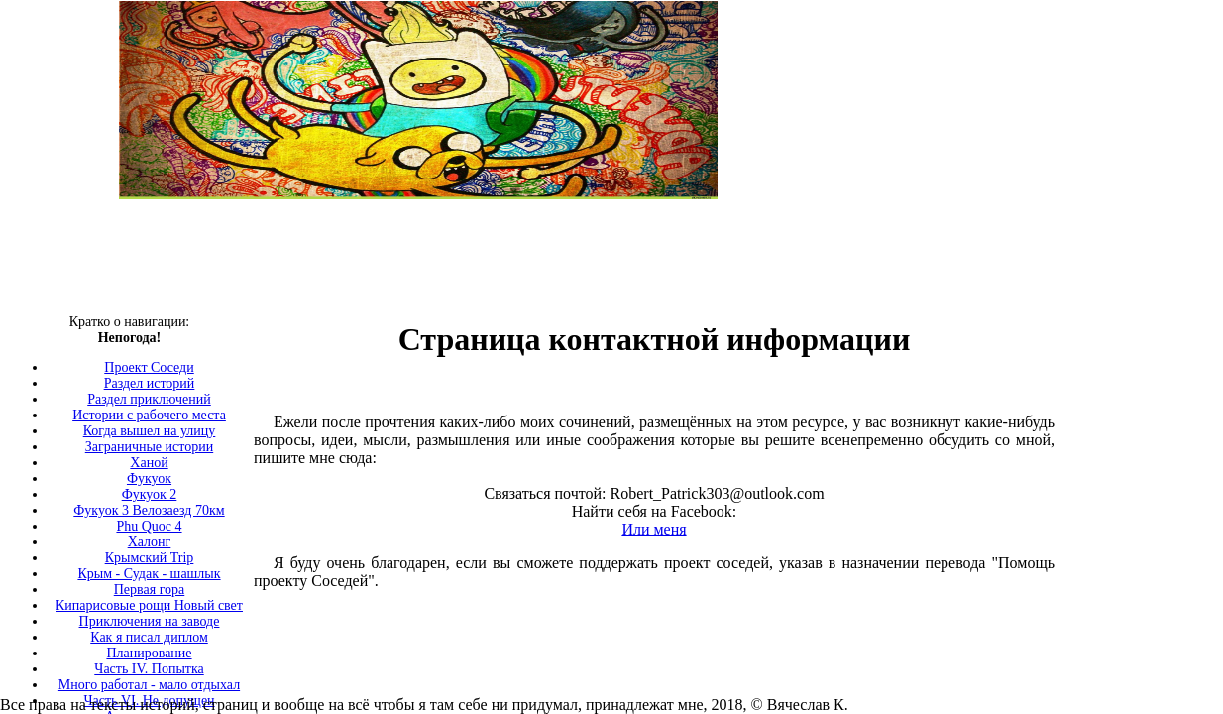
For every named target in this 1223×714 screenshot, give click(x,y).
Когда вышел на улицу (149, 430)
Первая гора (149, 589)
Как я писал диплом (149, 637)
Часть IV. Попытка (148, 668)
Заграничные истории (149, 446)
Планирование (148, 653)
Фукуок (149, 478)
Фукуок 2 (149, 494)
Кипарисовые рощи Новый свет (149, 605)
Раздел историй (149, 383)
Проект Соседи (148, 367)
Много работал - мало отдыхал (149, 684)
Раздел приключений (149, 399)
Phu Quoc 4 (148, 526)
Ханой (148, 462)
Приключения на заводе (149, 621)
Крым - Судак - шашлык (148, 573)
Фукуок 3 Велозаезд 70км (148, 510)
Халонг (149, 542)
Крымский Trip (149, 557)
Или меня (653, 529)
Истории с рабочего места (149, 415)
